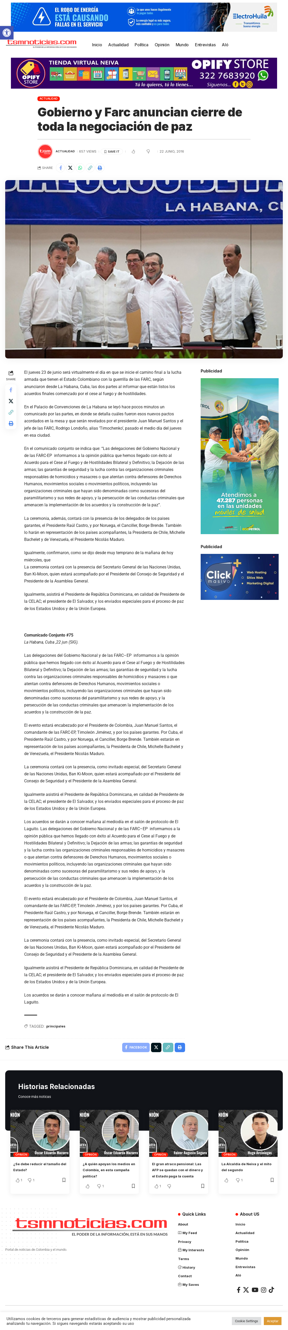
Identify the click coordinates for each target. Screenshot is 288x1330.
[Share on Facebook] (61, 168)
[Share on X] (72, 168)
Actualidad (49, 98)
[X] (246, 1298)
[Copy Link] (94, 168)
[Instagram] (263, 1298)
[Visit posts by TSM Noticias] (45, 151)
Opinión (21, 1157)
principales (58, 1028)
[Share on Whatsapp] (83, 168)
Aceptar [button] (272, 1321)
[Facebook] (238, 1298)
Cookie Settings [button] (246, 1321)
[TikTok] (271, 1298)
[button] (7, 33)
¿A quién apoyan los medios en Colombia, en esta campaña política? (107, 1173)
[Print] (106, 168)
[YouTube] (255, 1298)
